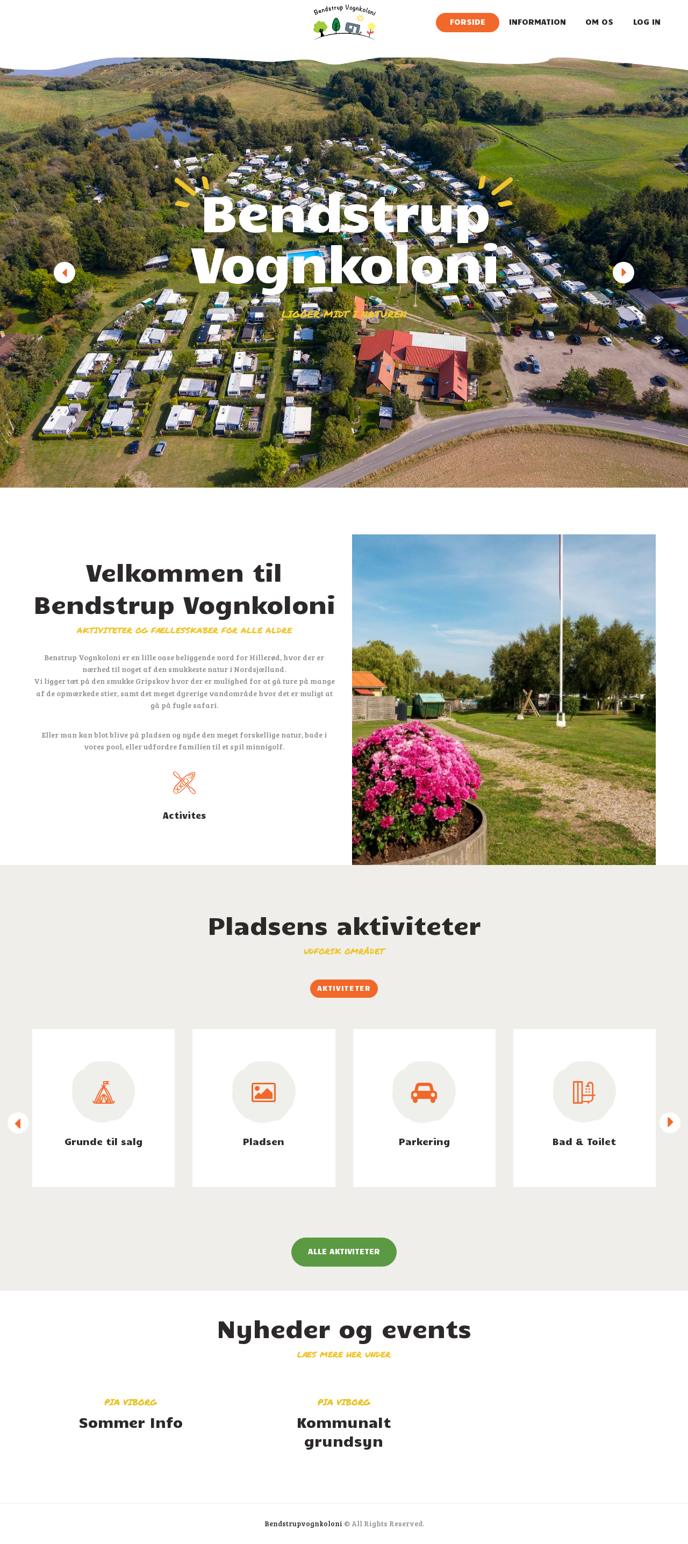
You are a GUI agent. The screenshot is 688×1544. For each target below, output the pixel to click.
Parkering (424, 1141)
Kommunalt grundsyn (344, 1431)
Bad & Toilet (584, 1141)
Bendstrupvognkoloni (303, 1523)
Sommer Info (130, 1422)
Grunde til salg (103, 1141)
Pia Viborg (130, 1402)
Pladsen (263, 1141)
